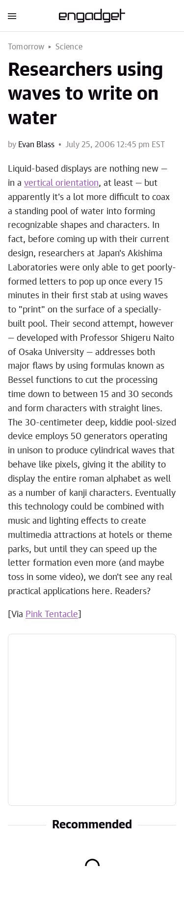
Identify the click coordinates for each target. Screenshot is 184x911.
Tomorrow (26, 47)
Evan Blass (36, 145)
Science (68, 47)
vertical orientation (61, 183)
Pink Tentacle (52, 614)
